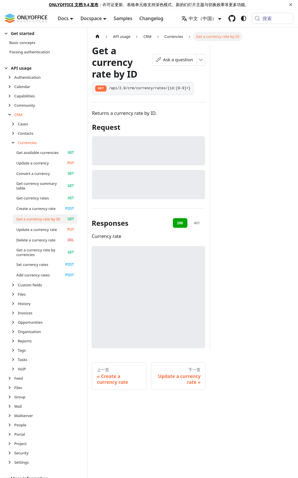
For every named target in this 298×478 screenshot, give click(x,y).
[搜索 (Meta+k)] (272, 18)
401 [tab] (197, 222)
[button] (41, 33)
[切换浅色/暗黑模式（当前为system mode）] (243, 18)
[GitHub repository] (232, 18)
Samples (122, 18)
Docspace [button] (91, 18)
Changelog (151, 18)
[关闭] (290, 4)
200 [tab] (180, 222)
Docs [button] (63, 18)
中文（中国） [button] (199, 18)
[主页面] (97, 36)
